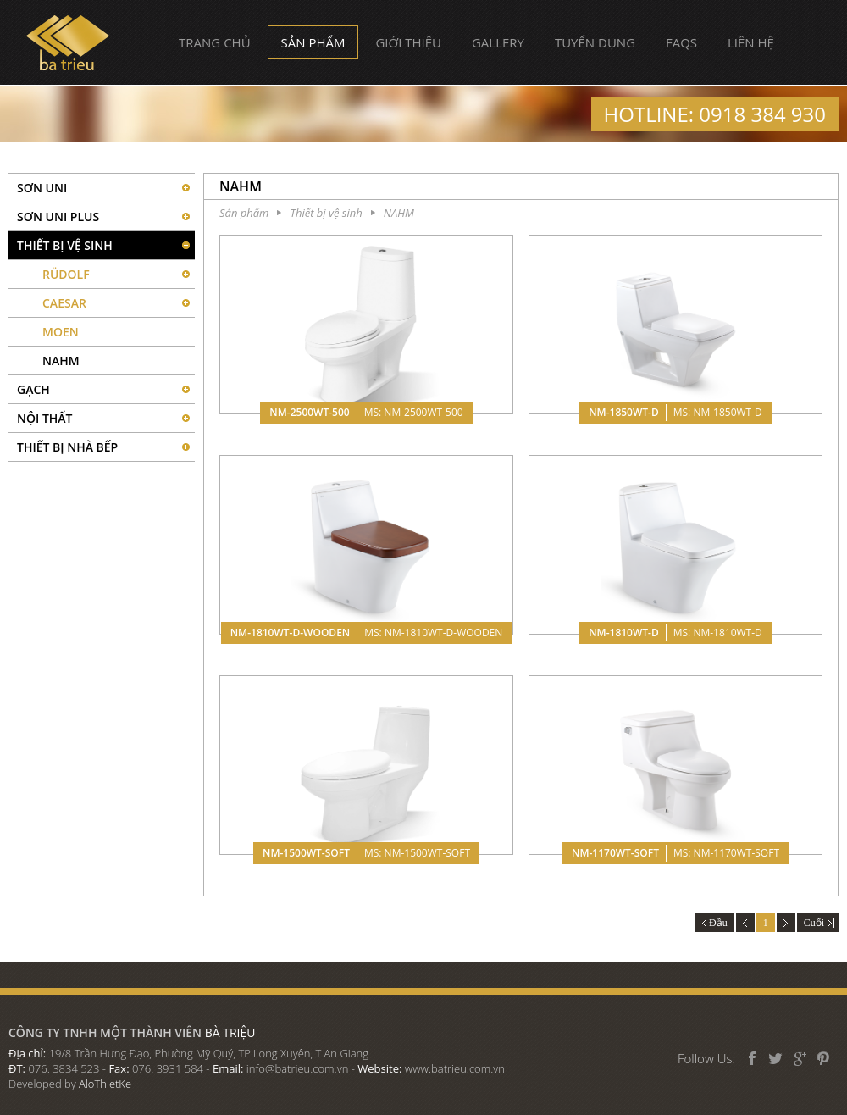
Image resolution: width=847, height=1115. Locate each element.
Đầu (714, 923)
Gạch (33, 389)
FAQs (681, 42)
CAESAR (64, 303)
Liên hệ (751, 42)
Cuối (818, 923)
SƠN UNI (42, 188)
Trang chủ (215, 42)
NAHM (61, 360)
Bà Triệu (67, 42)
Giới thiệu (408, 42)
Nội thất (45, 418)
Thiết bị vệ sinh (65, 245)
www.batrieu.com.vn (455, 1068)
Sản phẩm (313, 42)
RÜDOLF (66, 274)
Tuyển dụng (595, 42)
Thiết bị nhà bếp (67, 447)
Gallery (498, 42)
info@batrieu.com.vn (297, 1068)
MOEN (60, 332)
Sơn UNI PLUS (58, 216)
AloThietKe (105, 1083)
